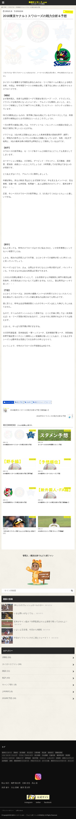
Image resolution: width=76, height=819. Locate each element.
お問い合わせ (19, 810)
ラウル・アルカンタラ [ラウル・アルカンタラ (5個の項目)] (26, 755)
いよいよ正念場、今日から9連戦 (25, 631)
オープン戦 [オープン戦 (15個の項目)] (45, 761)
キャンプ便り (9, 685)
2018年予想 (9, 402)
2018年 (28, 402)
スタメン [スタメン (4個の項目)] (42, 758)
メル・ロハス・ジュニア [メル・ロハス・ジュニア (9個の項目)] (9, 755)
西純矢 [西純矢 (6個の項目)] (16, 752)
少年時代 (7, 691)
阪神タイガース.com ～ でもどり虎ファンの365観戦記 (28, 815)
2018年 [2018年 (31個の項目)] (58, 758)
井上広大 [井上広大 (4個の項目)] (30, 752)
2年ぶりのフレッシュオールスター (26, 607)
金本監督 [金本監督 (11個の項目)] (5, 761)
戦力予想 (20, 402)
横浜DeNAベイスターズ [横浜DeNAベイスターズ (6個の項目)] (21, 761)
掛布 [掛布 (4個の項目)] (11, 761)
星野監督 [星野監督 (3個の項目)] (28, 758)
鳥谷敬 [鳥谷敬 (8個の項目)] (68, 755)
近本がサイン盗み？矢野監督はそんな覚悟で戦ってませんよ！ (34, 623)
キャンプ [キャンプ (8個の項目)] (70, 761)
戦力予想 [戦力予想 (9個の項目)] (35, 758)
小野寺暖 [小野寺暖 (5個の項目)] (37, 752)
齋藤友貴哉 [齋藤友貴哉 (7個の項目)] (58, 752)
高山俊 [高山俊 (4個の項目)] (44, 752)
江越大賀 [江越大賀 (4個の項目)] (52, 755)
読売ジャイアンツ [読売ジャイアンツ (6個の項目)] (68, 758)
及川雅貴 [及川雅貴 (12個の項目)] (22, 752)
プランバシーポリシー (8, 810)
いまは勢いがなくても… (22, 615)
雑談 (6, 671)
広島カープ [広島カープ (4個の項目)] (19, 758)
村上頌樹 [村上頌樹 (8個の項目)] (37, 755)
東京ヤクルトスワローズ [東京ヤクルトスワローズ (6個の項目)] (58, 761)
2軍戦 (6, 657)
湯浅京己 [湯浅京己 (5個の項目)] (50, 752)
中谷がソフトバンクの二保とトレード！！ (30, 640)
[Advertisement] (38, 221)
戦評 (6, 678)
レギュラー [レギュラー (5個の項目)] (50, 758)
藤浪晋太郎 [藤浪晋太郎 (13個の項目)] (60, 755)
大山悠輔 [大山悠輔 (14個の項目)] (45, 755)
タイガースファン (12, 664)
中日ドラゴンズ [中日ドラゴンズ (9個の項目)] (35, 761)
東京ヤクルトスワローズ (43, 402)
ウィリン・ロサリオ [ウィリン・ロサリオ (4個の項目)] (8, 758)
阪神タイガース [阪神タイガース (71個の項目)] (7, 752)
